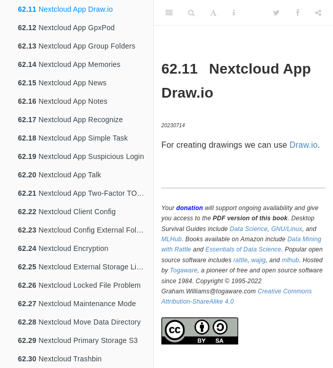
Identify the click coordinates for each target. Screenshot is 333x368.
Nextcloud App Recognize (70, 120)
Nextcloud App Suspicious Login (81, 156)
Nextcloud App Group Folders (76, 46)
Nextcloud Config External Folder (82, 230)
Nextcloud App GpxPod (66, 28)
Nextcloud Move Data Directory (79, 322)
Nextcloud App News (62, 83)
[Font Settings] (213, 13)
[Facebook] (297, 13)
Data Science (249, 229)
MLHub (171, 239)
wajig (258, 260)
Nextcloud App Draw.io (65, 9)
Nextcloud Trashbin (60, 359)
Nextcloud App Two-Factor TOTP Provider (85, 193)
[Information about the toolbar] (234, 13)
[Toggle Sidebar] (169, 13)
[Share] (318, 13)
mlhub (290, 260)
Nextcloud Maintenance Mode (77, 304)
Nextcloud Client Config (67, 212)
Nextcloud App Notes (63, 101)
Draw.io (303, 145)
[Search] (191, 13)
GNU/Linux (286, 229)
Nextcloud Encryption (63, 248)
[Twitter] (276, 13)
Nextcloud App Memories (69, 64)
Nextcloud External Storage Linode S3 (85, 267)
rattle (240, 260)
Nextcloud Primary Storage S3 (78, 340)
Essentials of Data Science (243, 249)
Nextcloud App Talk (59, 175)
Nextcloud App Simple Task (73, 138)
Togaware (184, 270)
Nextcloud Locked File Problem (79, 285)
